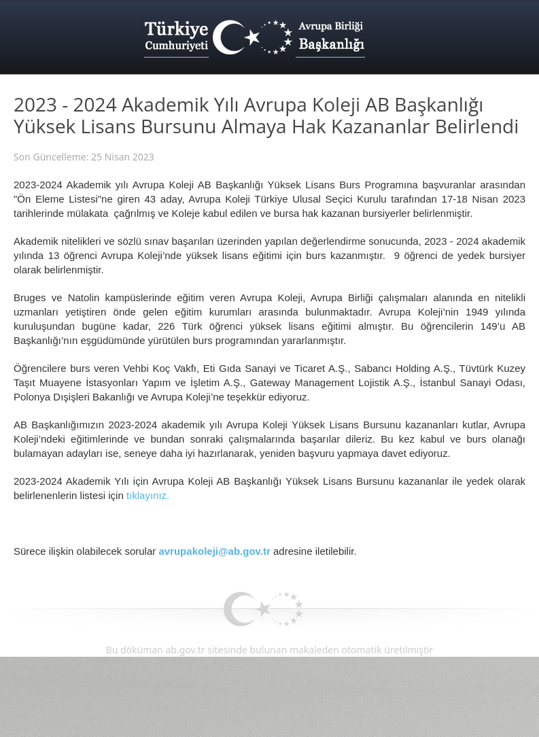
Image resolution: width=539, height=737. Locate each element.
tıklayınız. (147, 495)
